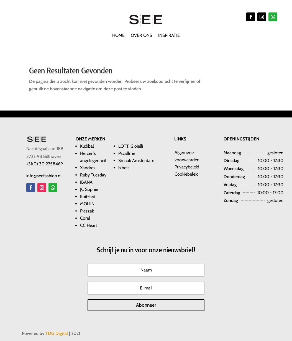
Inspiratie (169, 36)
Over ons (141, 36)
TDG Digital (56, 333)
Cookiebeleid (187, 174)
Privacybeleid (187, 167)
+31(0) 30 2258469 (44, 163)
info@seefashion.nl (44, 175)
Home (118, 36)
